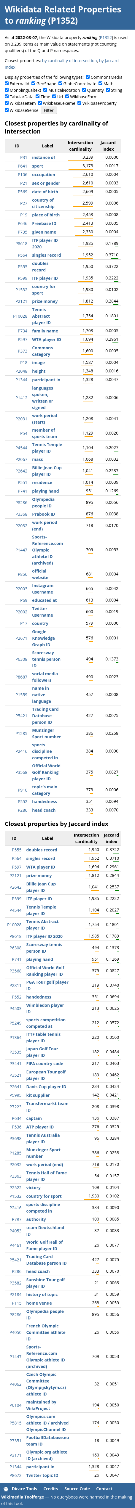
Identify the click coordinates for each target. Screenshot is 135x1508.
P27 (23, 203)
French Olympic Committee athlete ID (45, 1332)
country (40, 623)
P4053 (15, 1231)
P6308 (21, 659)
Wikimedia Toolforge (22, 1497)
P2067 (21, 459)
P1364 (15, 1037)
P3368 (21, 514)
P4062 (15, 1384)
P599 (22, 278)
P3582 (15, 1283)
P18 (23, 362)
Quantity (95, 90)
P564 (22, 255)
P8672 (15, 1475)
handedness (44, 801)
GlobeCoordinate (79, 83)
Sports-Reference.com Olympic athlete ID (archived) (47, 550)
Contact (104, 1488)
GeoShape (46, 83)
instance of (43, 157)
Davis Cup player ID (46, 1086)
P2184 (15, 1294)
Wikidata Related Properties (63, 9)
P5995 (15, 1095)
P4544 (21, 448)
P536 (16, 1127)
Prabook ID (43, 514)
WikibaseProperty (99, 103)
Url (60, 96)
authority (36, 1219)
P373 (22, 351)
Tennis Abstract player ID (41, 316)
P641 (22, 166)
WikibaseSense (24, 110)
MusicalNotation (64, 90)
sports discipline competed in (45, 751)
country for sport (43, 1196)
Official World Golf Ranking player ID (46, 772)
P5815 (15, 1423)
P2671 (21, 638)
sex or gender (46, 183)
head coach (43, 810)
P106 (22, 174)
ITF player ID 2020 (44, 936)
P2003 (21, 588)
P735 (22, 232)
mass (37, 459)
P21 (23, 183)
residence (42, 482)
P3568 (21, 772)
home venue (39, 1303)
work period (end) (44, 1164)
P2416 (21, 751)
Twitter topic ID (42, 1475)
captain (34, 1118)
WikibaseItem (23, 103)
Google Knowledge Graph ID (43, 638)
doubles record (41, 850)
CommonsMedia (107, 77)
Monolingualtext (25, 90)
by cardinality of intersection (69, 60)
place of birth (46, 215)
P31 (23, 157)
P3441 (15, 1063)
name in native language (41, 694)
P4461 (15, 1245)
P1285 (21, 733)
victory (33, 1187)
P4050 (15, 1332)
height (38, 371)
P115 (16, 1303)
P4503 (15, 1008)
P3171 (15, 1455)
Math (109, 83)
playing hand (45, 491)
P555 (22, 266)
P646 (22, 223)
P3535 (15, 1052)
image (38, 362)
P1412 (21, 398)
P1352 (106, 37)
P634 (16, 1118)
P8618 (21, 243)
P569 (22, 191)
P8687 (21, 677)
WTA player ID (46, 339)
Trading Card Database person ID (45, 715)
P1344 (21, 379)
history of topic (42, 1294)
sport (37, 166)
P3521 (15, 1075)
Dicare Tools (24, 1488)
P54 (23, 433)
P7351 (15, 1440)
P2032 (21, 525)
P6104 (15, 1405)
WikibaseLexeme (59, 103)
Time (45, 96)
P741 (22, 491)
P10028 (20, 316)
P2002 (21, 612)
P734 (22, 331)
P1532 (21, 289)
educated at (44, 600)
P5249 (15, 1023)
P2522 (15, 1187)
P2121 (21, 301)
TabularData (22, 96)
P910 (22, 790)
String (116, 90)
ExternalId (19, 83)
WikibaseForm (84, 96)
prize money (45, 301)
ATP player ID (40, 1127)
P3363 (15, 1176)
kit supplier (38, 1095)
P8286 (21, 502)
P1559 (21, 694)
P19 (23, 215)
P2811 (15, 985)
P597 (22, 339)
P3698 (15, 1138)
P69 (23, 600)
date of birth (45, 191)
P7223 (15, 1107)
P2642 (21, 471)
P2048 (21, 371)
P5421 (21, 715)
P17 (23, 623)
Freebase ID (44, 223)
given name (44, 232)
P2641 (15, 1086)
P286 (22, 810)
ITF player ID (45, 278)
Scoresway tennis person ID (46, 659)
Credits (50, 1488)
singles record (46, 255)
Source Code (77, 1488)
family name (45, 331)
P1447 (21, 550)
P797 (16, 1219)
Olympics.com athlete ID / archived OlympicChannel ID (47, 1423)
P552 (22, 801)
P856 (22, 574)
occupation (43, 174)
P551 (22, 482)
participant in (46, 379)
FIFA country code (44, 1063)
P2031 (21, 419)
